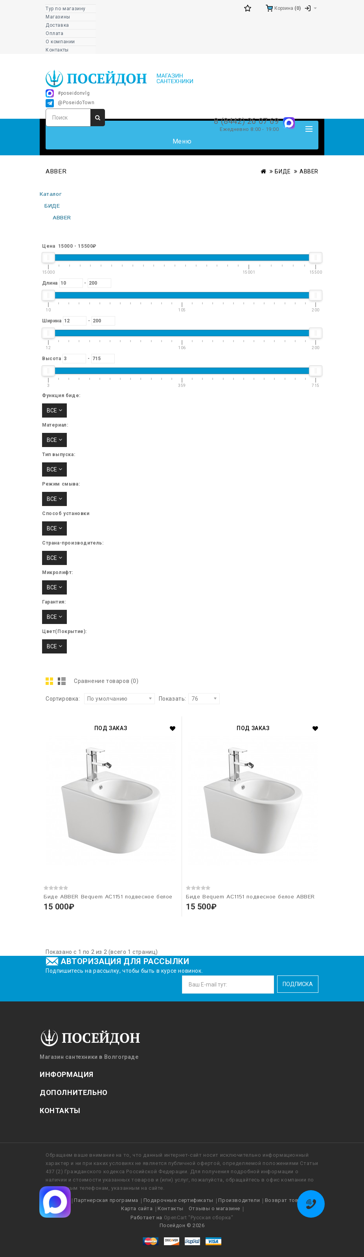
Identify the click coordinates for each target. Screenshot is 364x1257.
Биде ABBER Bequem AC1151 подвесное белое (108, 897)
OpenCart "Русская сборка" (198, 1217)
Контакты (171, 1208)
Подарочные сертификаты (178, 1200)
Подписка (298, 984)
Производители (239, 1200)
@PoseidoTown (70, 103)
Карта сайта (137, 1208)
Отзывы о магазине (214, 1208)
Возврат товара (286, 1200)
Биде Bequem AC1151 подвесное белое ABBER (250, 897)
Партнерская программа (106, 1200)
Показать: (172, 699)
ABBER (309, 171)
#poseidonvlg (68, 93)
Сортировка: (63, 699)
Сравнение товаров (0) (106, 681)
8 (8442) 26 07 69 (246, 121)
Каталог (51, 194)
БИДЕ (282, 171)
